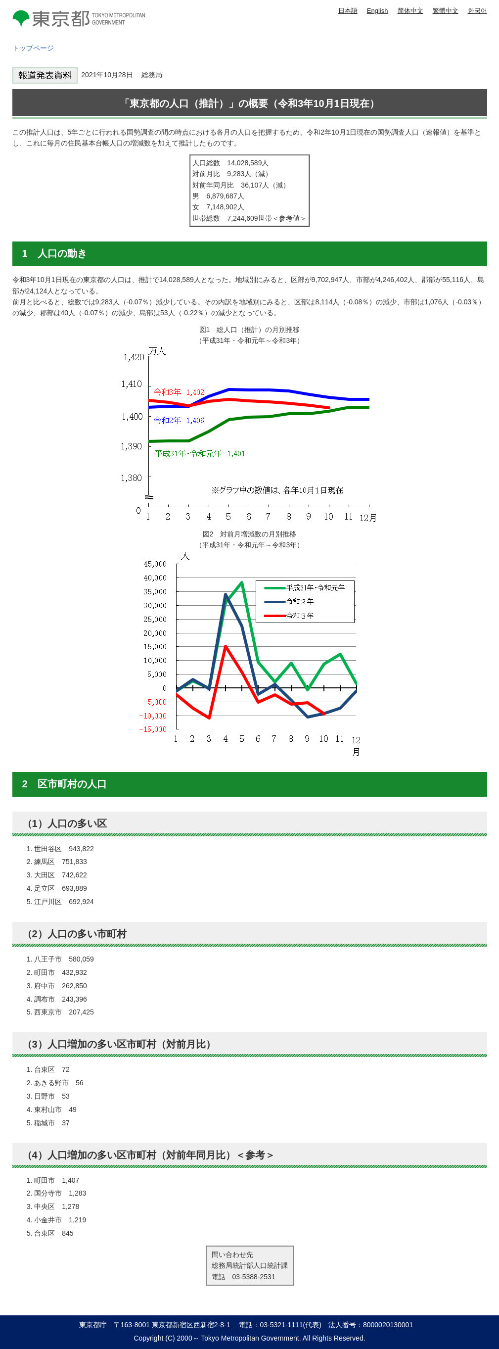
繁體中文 (445, 10)
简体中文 (410, 10)
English (377, 10)
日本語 (348, 10)
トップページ (33, 48)
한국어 (477, 10)
